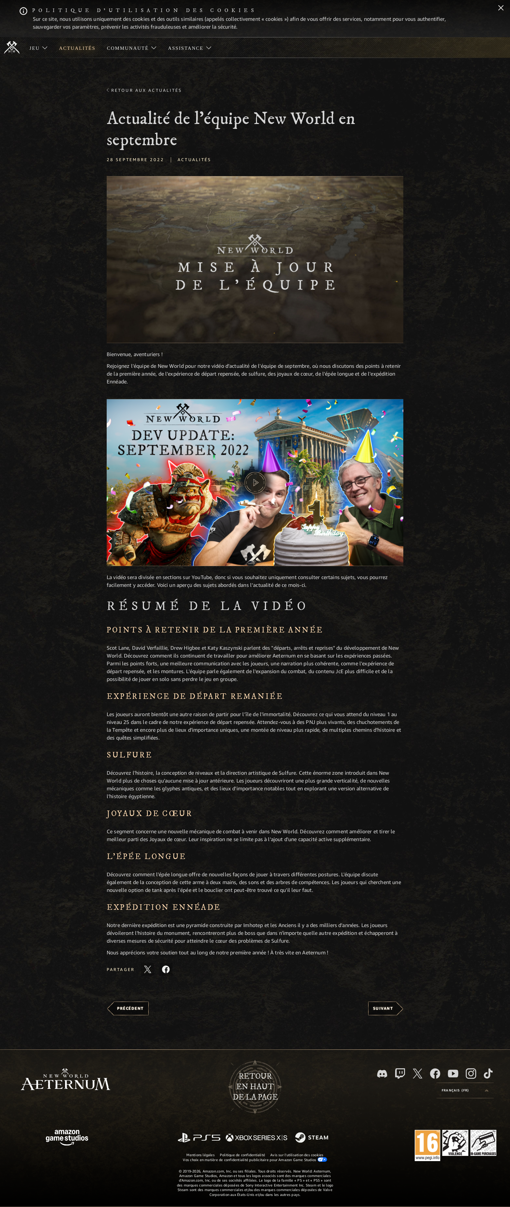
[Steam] (312, 1138)
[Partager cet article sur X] (147, 969)
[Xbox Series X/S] (256, 1138)
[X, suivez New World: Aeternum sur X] (418, 1073)
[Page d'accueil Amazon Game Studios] (67, 1138)
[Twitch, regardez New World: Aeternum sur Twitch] (400, 1073)
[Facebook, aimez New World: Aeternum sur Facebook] (435, 1073)
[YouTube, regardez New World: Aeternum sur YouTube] (453, 1073)
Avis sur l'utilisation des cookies (296, 1155)
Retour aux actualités (146, 90)
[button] (255, 259)
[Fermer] (500, 8)
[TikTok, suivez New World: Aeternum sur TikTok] (488, 1073)
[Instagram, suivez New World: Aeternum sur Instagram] (471, 1073)
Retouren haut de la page (255, 1087)
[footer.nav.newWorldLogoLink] (65, 1079)
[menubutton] (465, 1090)
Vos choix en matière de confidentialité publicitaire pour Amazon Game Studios (255, 1159)
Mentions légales (200, 1155)
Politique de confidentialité (242, 1155)
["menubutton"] (38, 47)
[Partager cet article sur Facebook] (165, 969)
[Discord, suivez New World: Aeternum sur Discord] (382, 1074)
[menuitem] (38, 47)
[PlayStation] (199, 1138)
